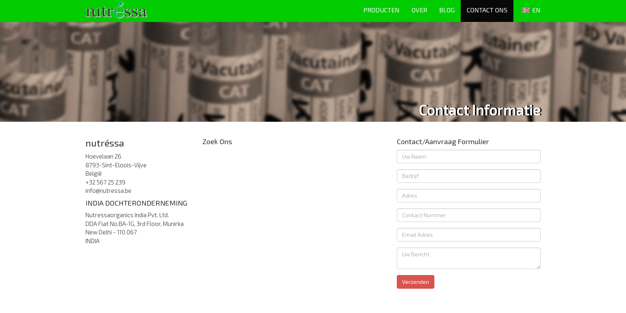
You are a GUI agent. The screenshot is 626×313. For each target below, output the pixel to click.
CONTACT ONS (487, 10)
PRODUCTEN (381, 10)
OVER (419, 10)
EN (530, 11)
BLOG (447, 10)
